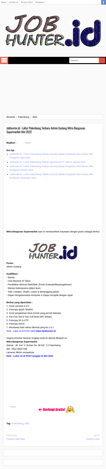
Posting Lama (93, 439)
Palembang (17, 423)
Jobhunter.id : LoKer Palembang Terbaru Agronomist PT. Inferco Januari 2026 (47, 162)
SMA (27, 423)
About (3, 2)
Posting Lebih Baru (15, 439)
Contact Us (13, 2)
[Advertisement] (53, 89)
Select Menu (4, 60)
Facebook (103, 2)
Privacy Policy (27, 2)
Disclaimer (39, 2)
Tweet (27, 142)
